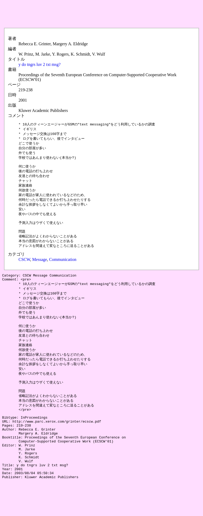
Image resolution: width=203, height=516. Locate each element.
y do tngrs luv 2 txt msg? (40, 64)
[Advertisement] (98, 14)
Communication (62, 268)
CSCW (24, 268)
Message (39, 268)
